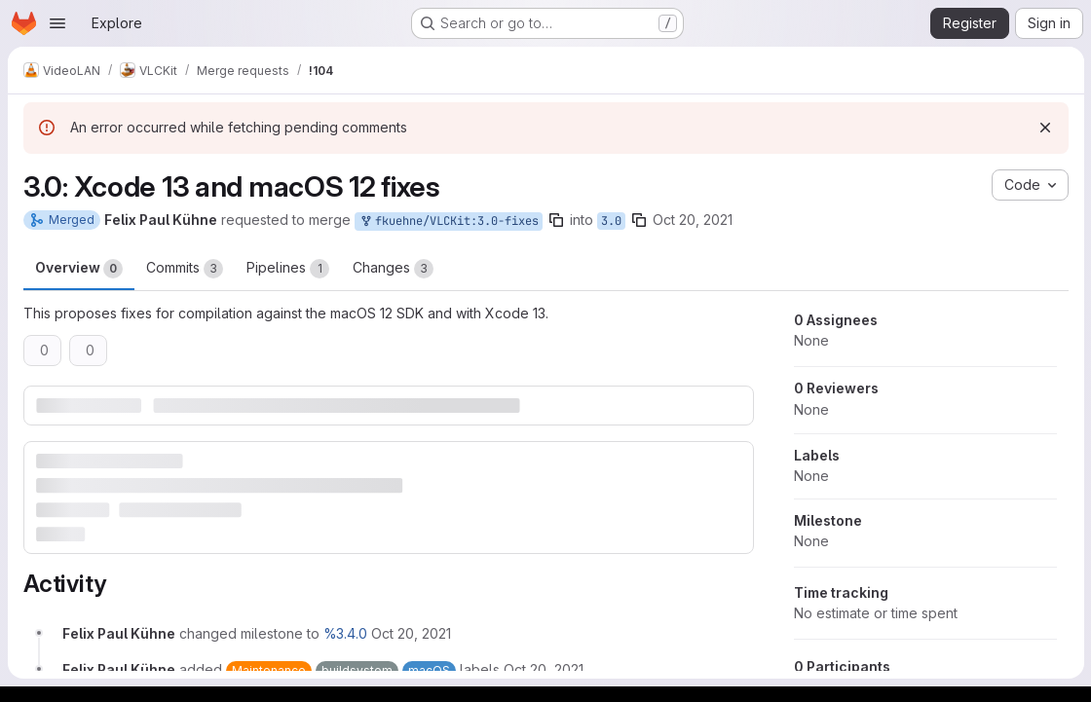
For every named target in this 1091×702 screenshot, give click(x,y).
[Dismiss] (1044, 127)
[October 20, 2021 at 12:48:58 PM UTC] (411, 633)
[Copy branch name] (556, 220)
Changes (393, 268)
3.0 (611, 221)
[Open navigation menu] (57, 23)
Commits (184, 268)
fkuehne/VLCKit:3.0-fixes (448, 221)
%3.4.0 (345, 633)
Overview (79, 268)
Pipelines (287, 268)
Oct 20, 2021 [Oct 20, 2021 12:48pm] (693, 219)
